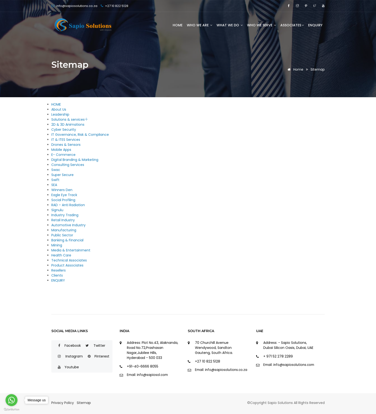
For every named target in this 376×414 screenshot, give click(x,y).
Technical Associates (69, 260)
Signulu (57, 210)
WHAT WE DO (230, 25)
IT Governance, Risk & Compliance (80, 134)
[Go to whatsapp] (12, 400)
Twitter (93, 345)
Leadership (60, 114)
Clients (57, 275)
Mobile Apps (61, 149)
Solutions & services (69, 119)
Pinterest (96, 356)
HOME (177, 25)
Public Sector (62, 235)
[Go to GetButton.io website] (11, 409)
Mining (56, 245)
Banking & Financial (67, 240)
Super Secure (62, 174)
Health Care (61, 255)
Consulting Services (67, 164)
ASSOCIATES (292, 25)
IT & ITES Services (65, 139)
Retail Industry (63, 220)
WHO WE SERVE (261, 25)
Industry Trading (64, 215)
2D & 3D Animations (67, 124)
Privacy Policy (62, 402)
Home (294, 69)
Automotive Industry (68, 225)
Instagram (68, 356)
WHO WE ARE (199, 25)
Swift (55, 179)
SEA (54, 184)
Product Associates (67, 265)
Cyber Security (63, 129)
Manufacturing (63, 230)
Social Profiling (63, 200)
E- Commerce (63, 154)
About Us (58, 109)
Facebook (67, 345)
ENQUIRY (315, 25)
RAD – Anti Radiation (68, 205)
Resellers (58, 270)
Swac (55, 169)
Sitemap (318, 69)
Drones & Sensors (66, 144)
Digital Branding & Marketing (74, 159)
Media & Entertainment (70, 250)
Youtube (66, 367)
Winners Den (61, 189)
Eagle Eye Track (64, 195)
